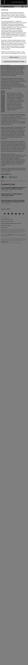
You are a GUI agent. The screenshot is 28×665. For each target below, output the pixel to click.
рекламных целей (5, 32)
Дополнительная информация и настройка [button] (14, 61)
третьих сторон (5, 22)
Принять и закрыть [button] (14, 57)
